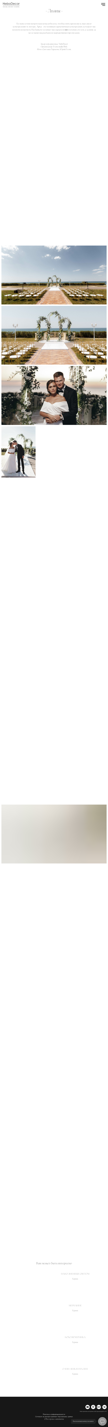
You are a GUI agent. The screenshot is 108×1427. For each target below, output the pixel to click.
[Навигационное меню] (103, 4)
